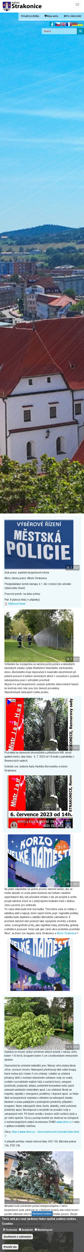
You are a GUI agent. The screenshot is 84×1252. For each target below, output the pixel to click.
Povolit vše (10, 1246)
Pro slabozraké (72, 16)
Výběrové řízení (16, 603)
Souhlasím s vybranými (17, 1236)
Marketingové (45, 1229)
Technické (11, 1229)
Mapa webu (51, 16)
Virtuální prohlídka (30, 16)
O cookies (7, 1223)
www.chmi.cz (64, 1122)
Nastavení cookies (42, 1213)
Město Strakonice (67, 933)
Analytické (27, 1229)
